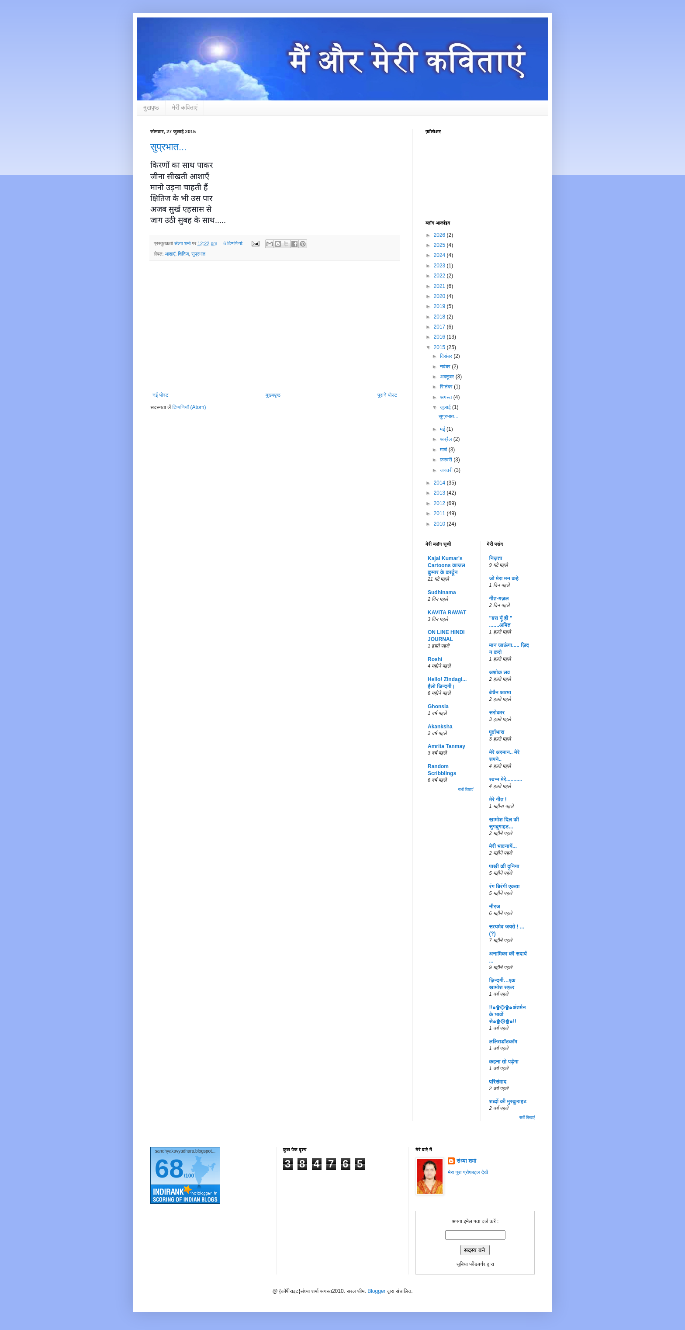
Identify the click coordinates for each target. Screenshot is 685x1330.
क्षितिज (183, 253)
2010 (440, 524)
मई (443, 429)
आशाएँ (170, 253)
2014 (440, 483)
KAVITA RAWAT (447, 613)
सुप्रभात (198, 253)
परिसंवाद (498, 1082)
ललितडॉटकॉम (503, 1042)
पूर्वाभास (497, 732)
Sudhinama (442, 592)
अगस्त (446, 397)
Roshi (435, 659)
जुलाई (446, 407)
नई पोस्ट (160, 395)
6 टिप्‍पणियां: (234, 243)
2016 (440, 337)
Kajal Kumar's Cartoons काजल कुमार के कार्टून (446, 565)
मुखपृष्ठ (151, 107)
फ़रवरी (446, 460)
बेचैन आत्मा (500, 692)
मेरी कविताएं (184, 107)
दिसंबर (446, 356)
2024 (440, 255)
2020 (440, 296)
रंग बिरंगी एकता (504, 886)
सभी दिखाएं (465, 789)
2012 (440, 503)
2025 (440, 245)
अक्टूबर (448, 377)
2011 (440, 513)
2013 (440, 493)
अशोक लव (499, 672)
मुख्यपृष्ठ (273, 395)
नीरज (494, 907)
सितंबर (447, 387)
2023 (440, 266)
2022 (440, 276)
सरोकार (497, 713)
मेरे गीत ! (498, 800)
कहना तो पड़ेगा (504, 1062)
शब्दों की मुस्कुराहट (508, 1101)
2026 (440, 235)
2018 (440, 317)
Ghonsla (438, 706)
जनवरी (447, 470)
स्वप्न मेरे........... (505, 779)
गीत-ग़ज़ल (499, 599)
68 (169, 1168)
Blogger (376, 1291)
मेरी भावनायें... (503, 846)
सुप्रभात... (168, 147)
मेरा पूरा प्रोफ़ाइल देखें (468, 1172)
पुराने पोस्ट (387, 395)
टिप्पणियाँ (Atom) (189, 407)
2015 (440, 347)
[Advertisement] (274, 326)
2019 (440, 306)
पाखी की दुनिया (504, 866)
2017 (440, 327)
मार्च (444, 450)
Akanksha (440, 727)
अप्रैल (446, 439)
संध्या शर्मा (466, 1161)
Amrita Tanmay (446, 746)
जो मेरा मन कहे (504, 578)
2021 (440, 286)
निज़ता (495, 558)
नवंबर (446, 367)
